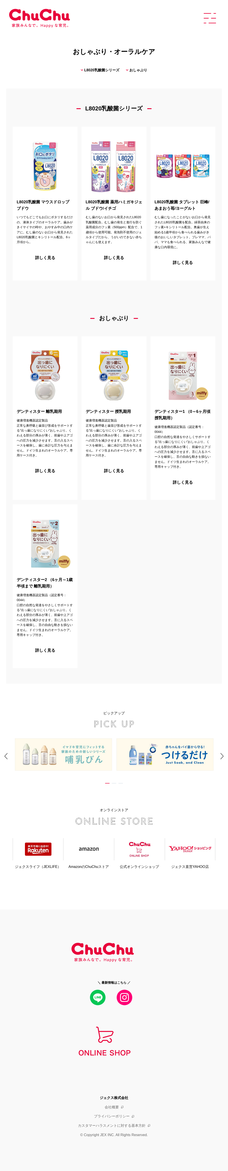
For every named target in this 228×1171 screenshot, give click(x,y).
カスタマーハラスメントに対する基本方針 (112, 1125)
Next (212, 762)
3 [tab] (120, 784)
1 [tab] (107, 784)
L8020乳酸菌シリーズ (101, 70)
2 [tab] (114, 784)
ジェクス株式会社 (114, 1098)
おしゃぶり (138, 70)
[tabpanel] (63, 755)
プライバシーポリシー (112, 1116)
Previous (15, 762)
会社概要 (112, 1107)
